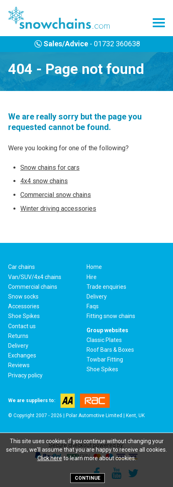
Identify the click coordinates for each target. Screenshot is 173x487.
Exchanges (22, 355)
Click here (49, 458)
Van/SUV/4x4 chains (34, 277)
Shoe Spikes (24, 316)
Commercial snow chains (55, 195)
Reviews (19, 365)
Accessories (23, 306)
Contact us (22, 326)
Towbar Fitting (104, 359)
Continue (87, 478)
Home (94, 267)
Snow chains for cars (50, 167)
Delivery (96, 296)
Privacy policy (25, 375)
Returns (18, 336)
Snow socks (23, 296)
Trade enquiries (106, 287)
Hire (91, 277)
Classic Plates (104, 340)
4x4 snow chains (44, 181)
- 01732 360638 (86, 43)
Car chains (21, 267)
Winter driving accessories (58, 208)
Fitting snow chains (110, 316)
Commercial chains (32, 287)
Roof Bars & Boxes (110, 349)
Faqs (92, 306)
